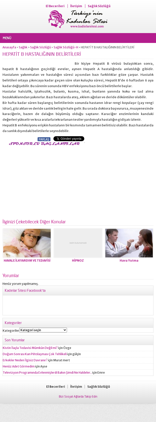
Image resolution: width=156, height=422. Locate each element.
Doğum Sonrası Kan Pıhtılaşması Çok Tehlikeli (35, 354)
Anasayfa (9, 47)
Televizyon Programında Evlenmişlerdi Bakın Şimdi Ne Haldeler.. (47, 372)
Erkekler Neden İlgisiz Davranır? (25, 360)
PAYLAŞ (44, 139)
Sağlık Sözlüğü (99, 6)
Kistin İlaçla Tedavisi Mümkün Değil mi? (30, 348)
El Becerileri (55, 6)
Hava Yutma (129, 260)
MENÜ (7, 38)
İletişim (76, 6)
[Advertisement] (44, 180)
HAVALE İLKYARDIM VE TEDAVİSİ (27, 260)
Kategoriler (11, 330)
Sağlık (23, 47)
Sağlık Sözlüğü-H (66, 47)
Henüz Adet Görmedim (19, 366)
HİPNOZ (78, 260)
